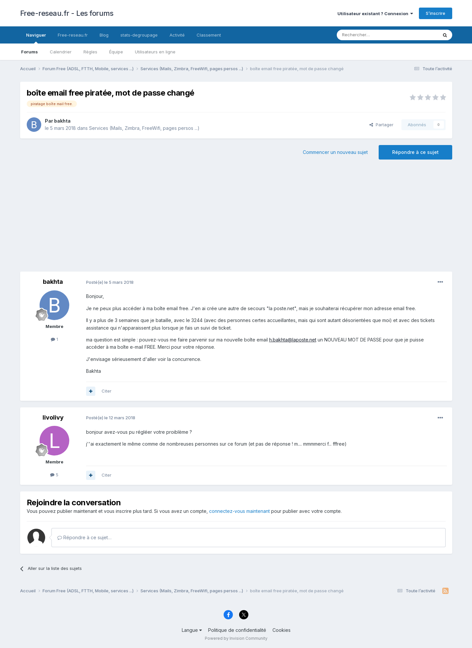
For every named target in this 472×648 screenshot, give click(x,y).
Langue (192, 630)
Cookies (281, 630)
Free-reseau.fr (73, 35)
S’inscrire (435, 13)
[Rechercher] (373, 35)
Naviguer (36, 38)
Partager (381, 124)
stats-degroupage (139, 35)
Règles (90, 51)
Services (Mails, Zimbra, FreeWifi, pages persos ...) (144, 128)
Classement (209, 35)
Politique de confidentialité (237, 630)
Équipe (116, 51)
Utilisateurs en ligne (155, 51)
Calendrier (61, 51)
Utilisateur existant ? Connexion (375, 13)
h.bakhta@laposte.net (292, 339)
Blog (104, 35)
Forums (29, 51)
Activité (177, 35)
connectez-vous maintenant (239, 511)
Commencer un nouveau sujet (335, 152)
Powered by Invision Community (236, 638)
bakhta (62, 121)
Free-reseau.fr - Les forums (66, 13)
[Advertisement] (236, 219)
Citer (106, 391)
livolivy (53, 417)
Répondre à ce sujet (415, 152)
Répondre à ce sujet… (84, 537)
